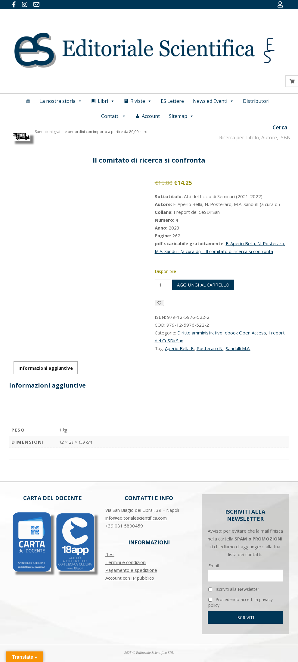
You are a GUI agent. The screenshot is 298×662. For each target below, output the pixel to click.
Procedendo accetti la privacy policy (240, 602)
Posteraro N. (210, 348)
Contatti (113, 116)
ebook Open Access (245, 333)
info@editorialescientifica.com (136, 518)
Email (213, 566)
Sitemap (181, 116)
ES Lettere (172, 101)
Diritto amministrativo (199, 333)
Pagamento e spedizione (131, 570)
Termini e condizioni (125, 562)
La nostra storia (60, 101)
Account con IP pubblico (129, 578)
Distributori (256, 101)
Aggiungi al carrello (203, 285)
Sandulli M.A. (238, 348)
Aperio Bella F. (179, 348)
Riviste (141, 101)
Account (151, 116)
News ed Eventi (213, 101)
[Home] (28, 101)
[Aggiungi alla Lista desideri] (159, 303)
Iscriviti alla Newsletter (233, 589)
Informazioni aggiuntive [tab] (45, 368)
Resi (109, 554)
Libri (106, 101)
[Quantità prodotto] (163, 285)
